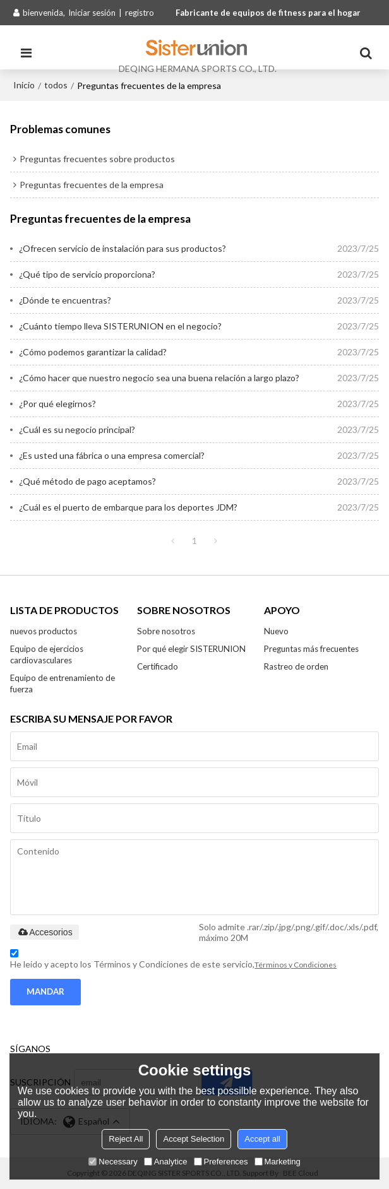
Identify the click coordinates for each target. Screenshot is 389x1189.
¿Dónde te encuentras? (65, 300)
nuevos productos (43, 631)
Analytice (166, 1161)
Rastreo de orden (296, 666)
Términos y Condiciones (295, 964)
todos (56, 85)
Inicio (24, 85)
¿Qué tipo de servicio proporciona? (87, 274)
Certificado (157, 666)
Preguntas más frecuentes (311, 649)
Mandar (45, 991)
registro (139, 13)
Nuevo (276, 631)
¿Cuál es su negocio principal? (77, 429)
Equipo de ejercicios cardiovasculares (46, 654)
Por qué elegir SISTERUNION (191, 649)
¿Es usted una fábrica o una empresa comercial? (112, 455)
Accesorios (44, 932)
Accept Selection (193, 1139)
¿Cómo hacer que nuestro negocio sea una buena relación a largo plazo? (159, 377)
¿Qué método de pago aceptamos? (87, 481)
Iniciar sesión (92, 13)
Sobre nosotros (166, 631)
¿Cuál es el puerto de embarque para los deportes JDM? (128, 507)
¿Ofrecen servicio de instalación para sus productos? (122, 248)
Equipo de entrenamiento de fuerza (62, 683)
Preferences (221, 1161)
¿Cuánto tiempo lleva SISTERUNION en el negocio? (120, 326)
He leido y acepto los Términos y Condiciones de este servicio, (173, 961)
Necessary (112, 1161)
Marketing (277, 1161)
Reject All (126, 1139)
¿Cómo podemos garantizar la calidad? (93, 351)
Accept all (262, 1139)
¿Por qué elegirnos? (57, 403)
